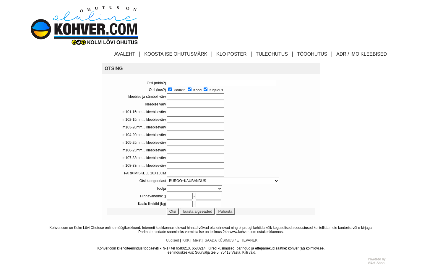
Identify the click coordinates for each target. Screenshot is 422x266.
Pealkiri (177, 90)
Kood (195, 90)
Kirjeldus (213, 90)
